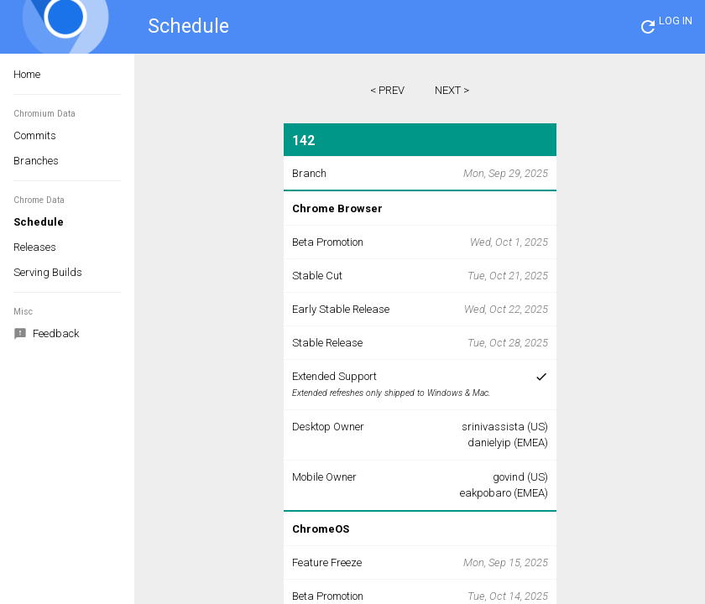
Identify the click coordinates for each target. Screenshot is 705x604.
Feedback (46, 334)
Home (26, 74)
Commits (34, 135)
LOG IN (675, 20)
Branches (36, 160)
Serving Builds (47, 272)
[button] (648, 27)
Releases (34, 247)
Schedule (38, 222)
